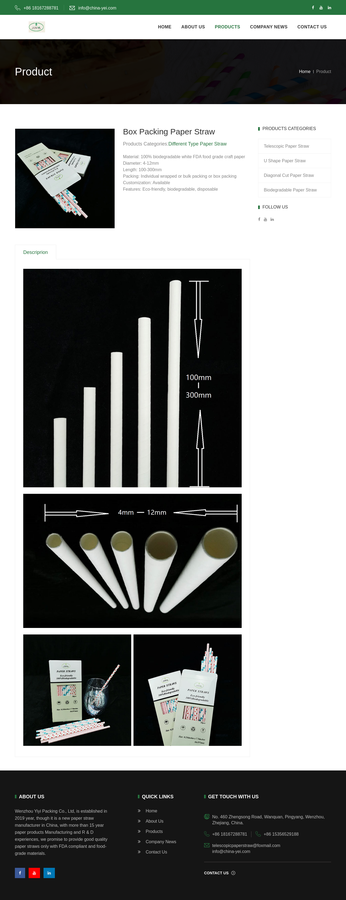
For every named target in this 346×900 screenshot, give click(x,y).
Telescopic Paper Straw (286, 146)
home (164, 27)
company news (269, 27)
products (227, 27)
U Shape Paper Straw (285, 160)
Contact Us (152, 851)
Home (305, 71)
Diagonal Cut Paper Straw (289, 175)
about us (193, 27)
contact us (312, 27)
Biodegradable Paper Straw (290, 190)
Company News (157, 841)
